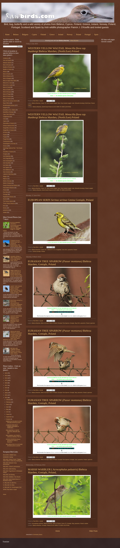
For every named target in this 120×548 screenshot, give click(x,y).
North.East (88, 103)
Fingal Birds (6, 139)
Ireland (60, 34)
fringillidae (58, 249)
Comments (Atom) (37, 534)
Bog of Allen (6, 103)
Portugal (88, 34)
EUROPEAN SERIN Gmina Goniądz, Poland (60, 199)
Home (7, 34)
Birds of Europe (45, 323)
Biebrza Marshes (36, 103)
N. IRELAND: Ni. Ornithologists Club (12, 487)
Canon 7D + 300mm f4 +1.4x (48, 249)
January (8, 399)
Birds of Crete (6, 87)
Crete (4, 118)
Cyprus (34, 34)
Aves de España (7, 60)
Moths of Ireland (7, 183)
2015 (6, 380)
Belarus (16, 34)
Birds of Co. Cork (7, 82)
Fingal (4, 136)
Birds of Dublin (6, 74)
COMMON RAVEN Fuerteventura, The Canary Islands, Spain (16, 243)
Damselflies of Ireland (8, 123)
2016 (6, 383)
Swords (5, 199)
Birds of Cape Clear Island (9, 80)
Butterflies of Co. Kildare (9, 110)
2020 (6, 392)
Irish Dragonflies (7, 158)
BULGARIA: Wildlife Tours (9, 455)
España (5, 134)
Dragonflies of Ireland (8, 130)
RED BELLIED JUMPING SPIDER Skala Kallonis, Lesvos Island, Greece (16, 351)
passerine (70, 249)
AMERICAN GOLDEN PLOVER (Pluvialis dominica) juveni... (14, 422)
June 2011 (64, 249)
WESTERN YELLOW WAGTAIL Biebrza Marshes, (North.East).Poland (57, 50)
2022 (6, 397)
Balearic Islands (7, 62)
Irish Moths (6, 165)
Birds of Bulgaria (7, 78)
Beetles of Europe (7, 67)
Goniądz (72, 323)
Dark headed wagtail (52, 103)
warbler (86, 523)
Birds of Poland (53, 323)
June (76, 459)
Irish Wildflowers (7, 169)
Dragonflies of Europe (8, 127)
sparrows (92, 323)
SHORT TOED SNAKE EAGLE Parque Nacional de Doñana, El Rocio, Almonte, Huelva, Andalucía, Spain (16, 289)
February (8, 402)
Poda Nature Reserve (8, 187)
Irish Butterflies (7, 156)
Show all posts (74, 40)
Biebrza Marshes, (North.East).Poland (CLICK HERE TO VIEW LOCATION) (52, 106)
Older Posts (93, 531)
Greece (52, 34)
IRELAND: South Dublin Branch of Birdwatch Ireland (11, 480)
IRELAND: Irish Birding (9, 474)
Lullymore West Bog (8, 174)
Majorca (5, 178)
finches (5, 208)
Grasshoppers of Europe (9, 143)
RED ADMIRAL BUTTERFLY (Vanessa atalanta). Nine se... (14, 436)
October (8, 419)
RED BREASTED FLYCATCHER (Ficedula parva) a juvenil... (14, 445)
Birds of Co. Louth (7, 85)
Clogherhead (6, 116)
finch (4, 205)
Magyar (5, 176)
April (7, 407)
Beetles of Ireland (7, 69)
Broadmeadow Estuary (9, 105)
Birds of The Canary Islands (10, 101)
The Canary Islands (8, 201)
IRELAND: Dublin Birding (9, 468)
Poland (78, 34)
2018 (6, 387)
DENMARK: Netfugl (8, 457)
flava (59, 103)
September (9, 416)
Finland (43, 34)
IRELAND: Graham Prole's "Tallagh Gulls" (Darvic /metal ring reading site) (12, 460)
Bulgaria (25, 34)
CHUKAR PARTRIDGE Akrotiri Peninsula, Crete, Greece (16, 319)
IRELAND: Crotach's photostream (11, 466)
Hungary (5, 154)
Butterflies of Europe (8, 112)
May (76, 392)
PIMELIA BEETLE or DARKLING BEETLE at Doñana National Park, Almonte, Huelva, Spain (16, 273)
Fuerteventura (6, 141)
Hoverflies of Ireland (8, 151)
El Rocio (5, 132)
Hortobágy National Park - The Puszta (12, 148)
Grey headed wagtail (66, 103)
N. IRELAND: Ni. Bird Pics (9, 482)
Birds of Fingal (6, 94)
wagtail (29, 105)
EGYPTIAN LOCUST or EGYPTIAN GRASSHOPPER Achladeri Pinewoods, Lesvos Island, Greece (16, 304)
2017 (6, 385)
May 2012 (77, 323)
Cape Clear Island (7, 114)
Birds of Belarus (7, 76)
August (8, 414)
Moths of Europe (7, 181)
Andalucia (5, 58)
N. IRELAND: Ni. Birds (8, 485)
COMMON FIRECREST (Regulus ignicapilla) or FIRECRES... (12, 426)
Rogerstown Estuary (8, 196)
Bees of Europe (7, 65)
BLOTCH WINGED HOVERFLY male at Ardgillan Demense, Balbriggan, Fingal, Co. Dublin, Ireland (12, 226)
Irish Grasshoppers (8, 160)
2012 (6, 373)
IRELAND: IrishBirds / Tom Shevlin (11, 477)
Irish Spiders (6, 167)
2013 (6, 375)
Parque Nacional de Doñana (10, 185)
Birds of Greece (7, 96)
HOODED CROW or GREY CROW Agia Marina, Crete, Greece (16, 258)
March (8, 404)
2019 (6, 390)
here (54, 95)
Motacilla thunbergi (79, 103)
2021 (6, 395)
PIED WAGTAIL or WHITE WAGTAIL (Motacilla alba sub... (13, 432)
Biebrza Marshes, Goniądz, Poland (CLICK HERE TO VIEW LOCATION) (51, 525)
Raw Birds (36, 100)
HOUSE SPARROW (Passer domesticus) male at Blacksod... (13, 441)
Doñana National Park (8, 125)
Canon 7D (43, 103)
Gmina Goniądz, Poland (39, 251)
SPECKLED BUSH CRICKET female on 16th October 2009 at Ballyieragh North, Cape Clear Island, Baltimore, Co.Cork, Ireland (12, 335)
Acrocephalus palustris (37, 523)
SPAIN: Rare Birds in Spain (10, 489)
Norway (69, 34)
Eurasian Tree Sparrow (63, 323)
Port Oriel (5, 192)
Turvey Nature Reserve (9, 203)
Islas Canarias (6, 172)
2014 (6, 378)
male (73, 103)
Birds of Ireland (7, 98)
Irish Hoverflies (7, 163)
